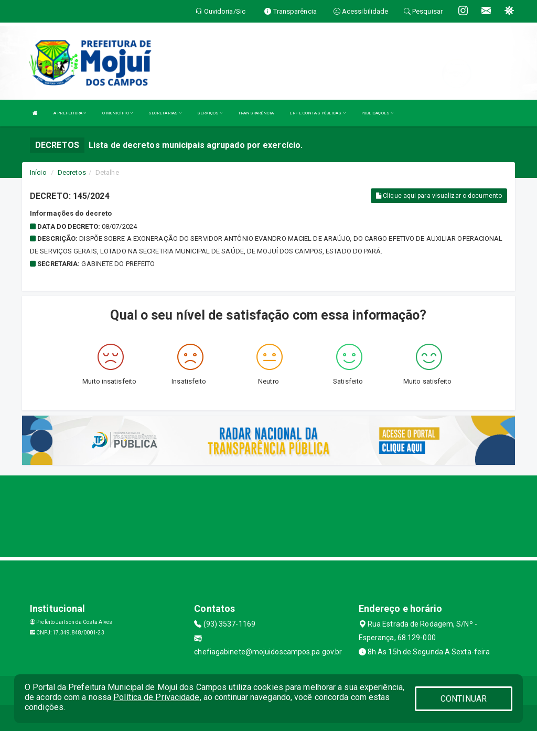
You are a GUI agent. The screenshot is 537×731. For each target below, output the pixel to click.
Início (38, 172)
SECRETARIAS (164, 113)
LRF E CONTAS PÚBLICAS (317, 113)
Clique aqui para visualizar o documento (439, 195)
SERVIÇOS (209, 113)
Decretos (72, 172)
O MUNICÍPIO (117, 113)
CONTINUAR (464, 699)
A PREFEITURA (69, 113)
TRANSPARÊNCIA (256, 113)
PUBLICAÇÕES (377, 113)
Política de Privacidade (156, 697)
